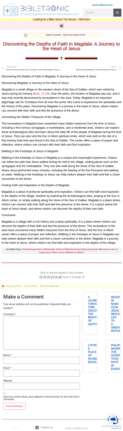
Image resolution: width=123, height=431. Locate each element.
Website (7, 381)
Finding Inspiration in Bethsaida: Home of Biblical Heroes (51, 249)
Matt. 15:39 (41, 93)
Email (7, 368)
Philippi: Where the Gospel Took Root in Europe (117, 357)
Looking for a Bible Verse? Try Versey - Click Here (61, 19)
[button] (61, 25)
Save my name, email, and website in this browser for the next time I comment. (41, 398)
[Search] (117, 13)
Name (7, 355)
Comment (9, 314)
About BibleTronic (102, 5)
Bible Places (55, 286)
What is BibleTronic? (76, 428)
